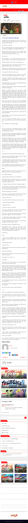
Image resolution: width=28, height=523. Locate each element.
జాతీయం (16, 478)
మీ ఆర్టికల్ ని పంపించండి (4, 492)
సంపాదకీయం (2, 498)
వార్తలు (19, 467)
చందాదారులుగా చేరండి (4, 500)
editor (9, 19)
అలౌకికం (6, 17)
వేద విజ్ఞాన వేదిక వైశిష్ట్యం (14, 438)
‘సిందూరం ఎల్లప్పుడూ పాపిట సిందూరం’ (15, 443)
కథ (2, 374)
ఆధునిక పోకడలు (5, 394)
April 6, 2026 (5, 471)
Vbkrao (3, 445)
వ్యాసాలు (7, 477)
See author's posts (14, 348)
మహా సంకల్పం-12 (5, 357)
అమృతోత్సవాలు (3, 477)
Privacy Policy (3, 508)
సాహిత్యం (4, 393)
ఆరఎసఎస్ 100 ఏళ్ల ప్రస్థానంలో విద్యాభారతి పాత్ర (8, 428)
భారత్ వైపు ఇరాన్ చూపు (5, 430)
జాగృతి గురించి (3, 486)
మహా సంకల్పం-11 (23, 357)
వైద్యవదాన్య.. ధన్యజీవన (5, 432)
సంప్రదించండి (2, 488)
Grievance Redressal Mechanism (6, 504)
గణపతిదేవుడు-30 (5, 385)
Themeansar (21, 521)
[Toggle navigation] (14, 10)
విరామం (6, 445)
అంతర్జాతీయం (17, 467)
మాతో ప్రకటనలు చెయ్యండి (4, 494)
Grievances (2, 506)
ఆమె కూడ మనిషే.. (5, 375)
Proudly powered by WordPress (9, 521)
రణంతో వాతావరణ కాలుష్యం (6, 425)
